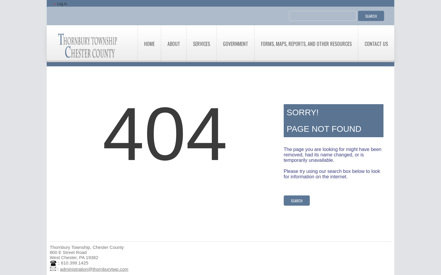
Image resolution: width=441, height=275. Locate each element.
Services (201, 43)
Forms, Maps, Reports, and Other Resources (306, 43)
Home (149, 43)
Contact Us (376, 43)
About (173, 43)
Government (235, 43)
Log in (62, 4)
